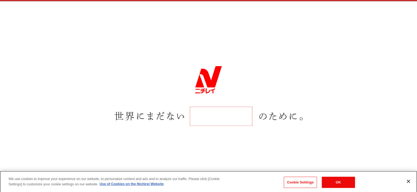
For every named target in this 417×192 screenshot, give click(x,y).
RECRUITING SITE (48, 14)
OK (338, 186)
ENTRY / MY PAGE (357, 13)
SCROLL (30, 132)
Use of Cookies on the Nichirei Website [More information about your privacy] (131, 188)
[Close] (408, 185)
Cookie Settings (300, 186)
